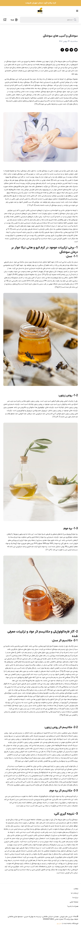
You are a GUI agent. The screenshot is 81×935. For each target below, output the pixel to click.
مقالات (76, 889)
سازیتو (59, 923)
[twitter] (67, 50)
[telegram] (71, 50)
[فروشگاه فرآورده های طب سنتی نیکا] (40, 11)
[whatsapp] (76, 50)
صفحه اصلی (74, 902)
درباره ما (75, 897)
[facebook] (62, 50)
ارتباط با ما (74, 893)
